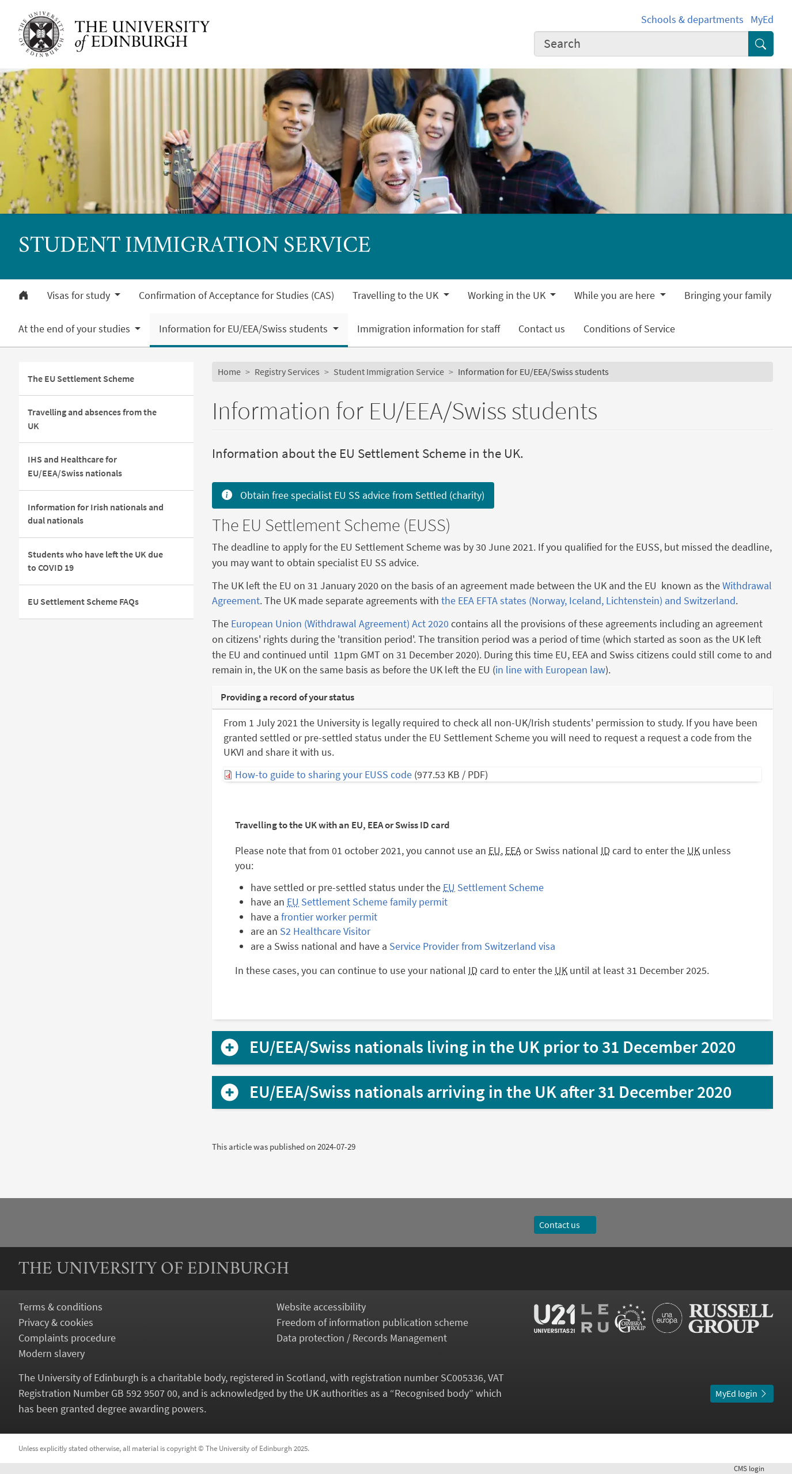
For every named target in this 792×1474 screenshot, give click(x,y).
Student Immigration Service (389, 371)
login (754, 1468)
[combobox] (641, 44)
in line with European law (550, 669)
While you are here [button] (615, 295)
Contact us (541, 329)
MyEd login (741, 1393)
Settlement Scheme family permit (367, 901)
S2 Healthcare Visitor (325, 931)
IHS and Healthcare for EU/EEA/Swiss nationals (75, 466)
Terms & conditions (60, 1306)
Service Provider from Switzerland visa (472, 946)
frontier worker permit (329, 916)
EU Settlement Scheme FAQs (83, 601)
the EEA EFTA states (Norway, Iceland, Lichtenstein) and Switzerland (588, 600)
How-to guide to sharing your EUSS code (323, 774)
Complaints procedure (67, 1337)
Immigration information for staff (428, 329)
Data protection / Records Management (361, 1337)
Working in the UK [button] (508, 295)
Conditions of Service (629, 329)
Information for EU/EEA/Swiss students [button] (244, 329)
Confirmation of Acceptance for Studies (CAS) (236, 295)
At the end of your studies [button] (75, 329)
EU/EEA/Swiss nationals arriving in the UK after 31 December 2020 (490, 1092)
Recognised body (432, 1393)
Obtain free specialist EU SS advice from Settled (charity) (353, 495)
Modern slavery (51, 1353)
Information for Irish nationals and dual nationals (96, 514)
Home (229, 371)
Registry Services (287, 371)
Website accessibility (321, 1306)
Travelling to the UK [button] (397, 295)
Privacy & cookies (55, 1322)
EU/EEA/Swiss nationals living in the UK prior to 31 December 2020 (492, 1047)
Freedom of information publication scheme (372, 1322)
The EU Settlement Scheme (81, 378)
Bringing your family (727, 295)
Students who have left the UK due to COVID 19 (95, 561)
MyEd (762, 19)
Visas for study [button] (79, 295)
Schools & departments (692, 19)
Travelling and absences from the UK (92, 419)
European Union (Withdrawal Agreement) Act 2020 (340, 623)
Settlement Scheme (493, 887)
